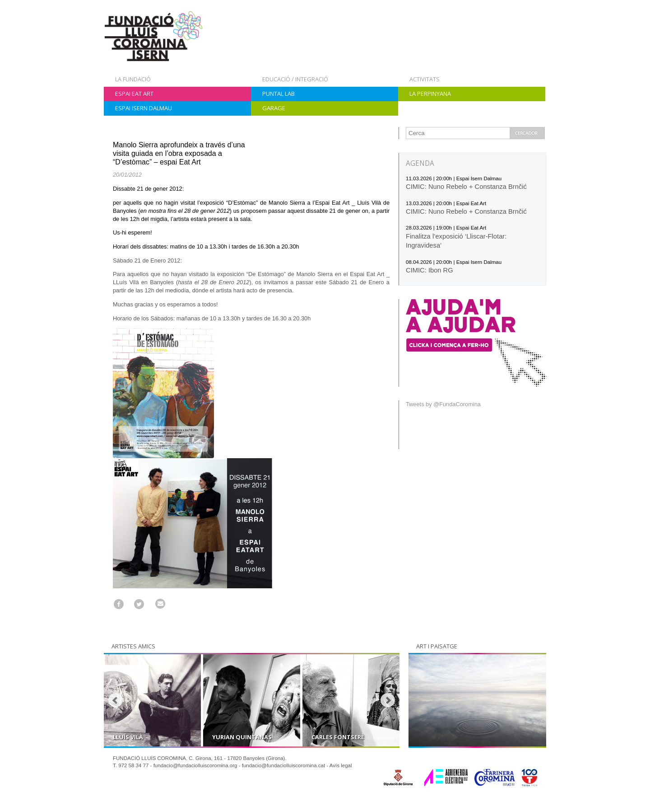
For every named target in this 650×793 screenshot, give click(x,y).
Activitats (424, 79)
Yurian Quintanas (242, 737)
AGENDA (420, 163)
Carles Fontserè (337, 737)
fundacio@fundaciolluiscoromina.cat (283, 765)
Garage (273, 108)
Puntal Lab (278, 93)
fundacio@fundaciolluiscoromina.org (195, 765)
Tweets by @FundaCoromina (443, 404)
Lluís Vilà (128, 737)
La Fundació (133, 79)
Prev (115, 700)
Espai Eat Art (134, 93)
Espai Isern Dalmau (143, 108)
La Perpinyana (430, 93)
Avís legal (341, 765)
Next (388, 700)
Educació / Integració (295, 79)
